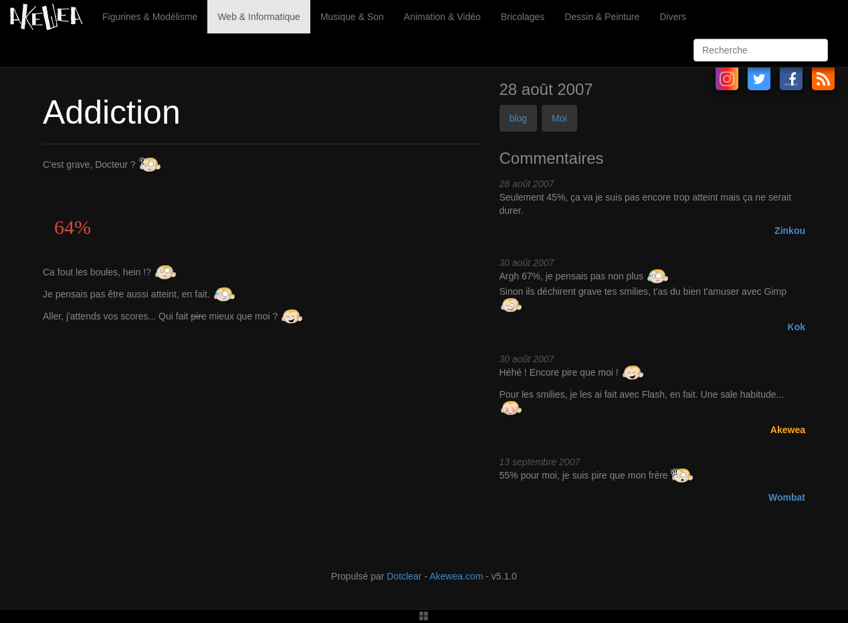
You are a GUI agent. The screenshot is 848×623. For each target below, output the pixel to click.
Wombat (786, 497)
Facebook (791, 79)
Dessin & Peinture (601, 16)
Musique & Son (352, 16)
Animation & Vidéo (442, 16)
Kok (796, 327)
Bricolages (522, 16)
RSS (823, 79)
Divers (672, 16)
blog (518, 118)
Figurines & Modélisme (149, 16)
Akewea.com (456, 576)
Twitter (759, 79)
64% (72, 227)
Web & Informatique (258, 16)
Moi (559, 118)
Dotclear (404, 576)
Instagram (727, 79)
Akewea (787, 429)
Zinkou (789, 230)
